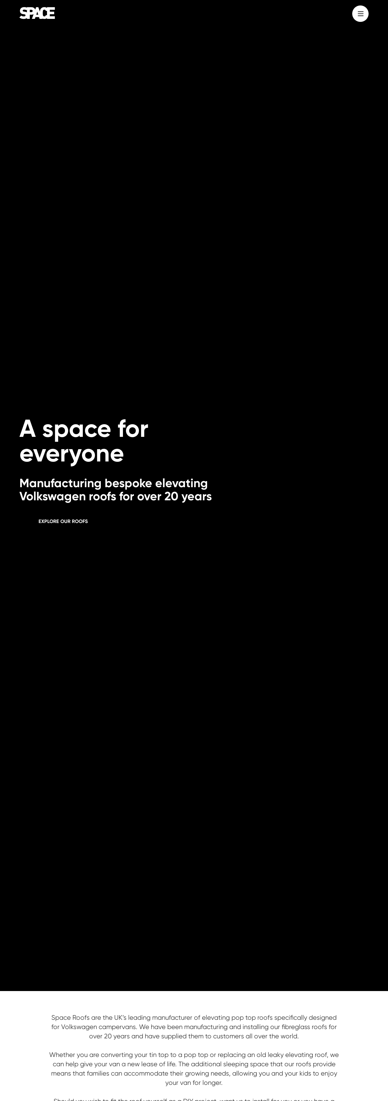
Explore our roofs (63, 521)
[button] (360, 13)
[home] (37, 13)
